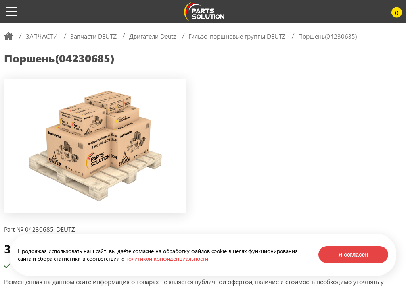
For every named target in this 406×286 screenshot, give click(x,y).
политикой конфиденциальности (166, 258)
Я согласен (353, 254)
